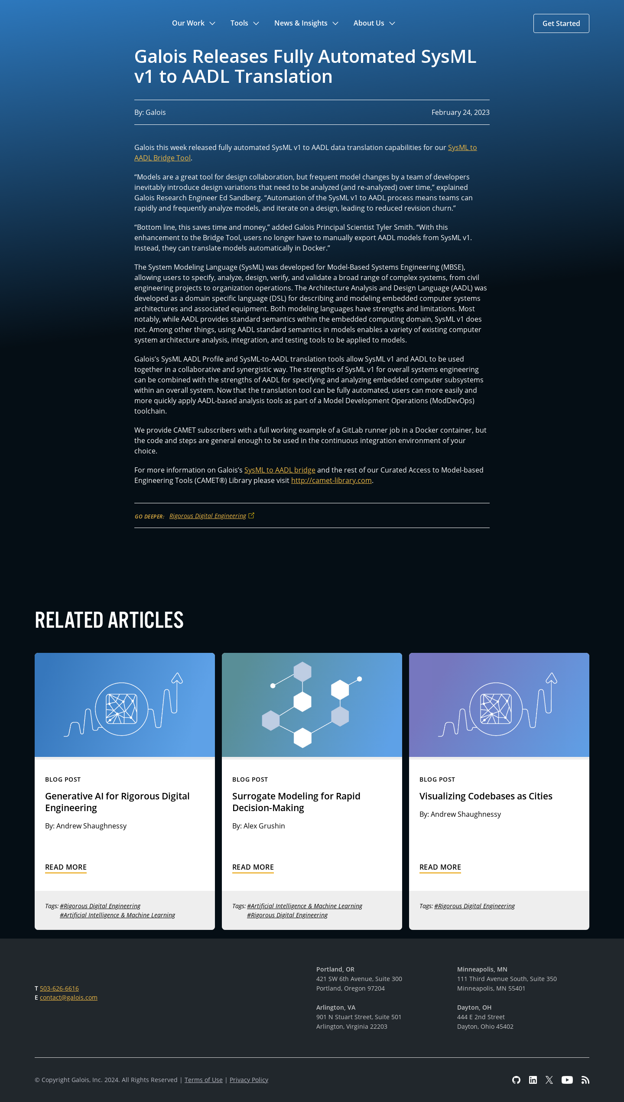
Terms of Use (204, 1080)
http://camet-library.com (331, 480)
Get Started (561, 23)
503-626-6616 (59, 988)
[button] (194, 23)
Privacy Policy (249, 1080)
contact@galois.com (69, 997)
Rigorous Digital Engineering (207, 516)
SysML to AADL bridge (279, 470)
